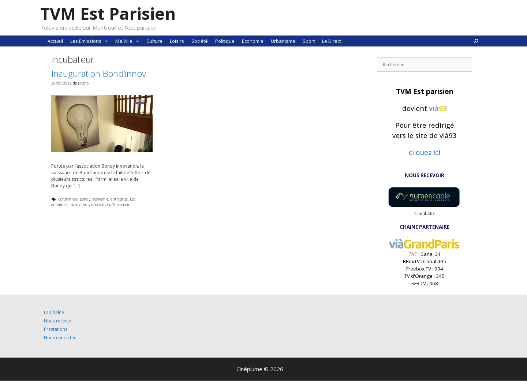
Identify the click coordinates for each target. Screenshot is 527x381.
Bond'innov (68, 199)
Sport (309, 41)
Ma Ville (129, 41)
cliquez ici (424, 152)
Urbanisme (283, 41)
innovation (100, 204)
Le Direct (331, 41)
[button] (106, 41)
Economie (253, 41)
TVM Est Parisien (108, 13)
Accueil (55, 41)
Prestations (55, 329)
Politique (225, 41)
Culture (154, 41)
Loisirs (177, 41)
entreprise (119, 199)
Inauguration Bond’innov (98, 73)
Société (199, 41)
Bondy (85, 199)
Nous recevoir (58, 321)
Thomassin (121, 204)
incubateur (79, 204)
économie (100, 199)
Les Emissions (91, 41)
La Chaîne (54, 312)
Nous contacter (60, 338)
